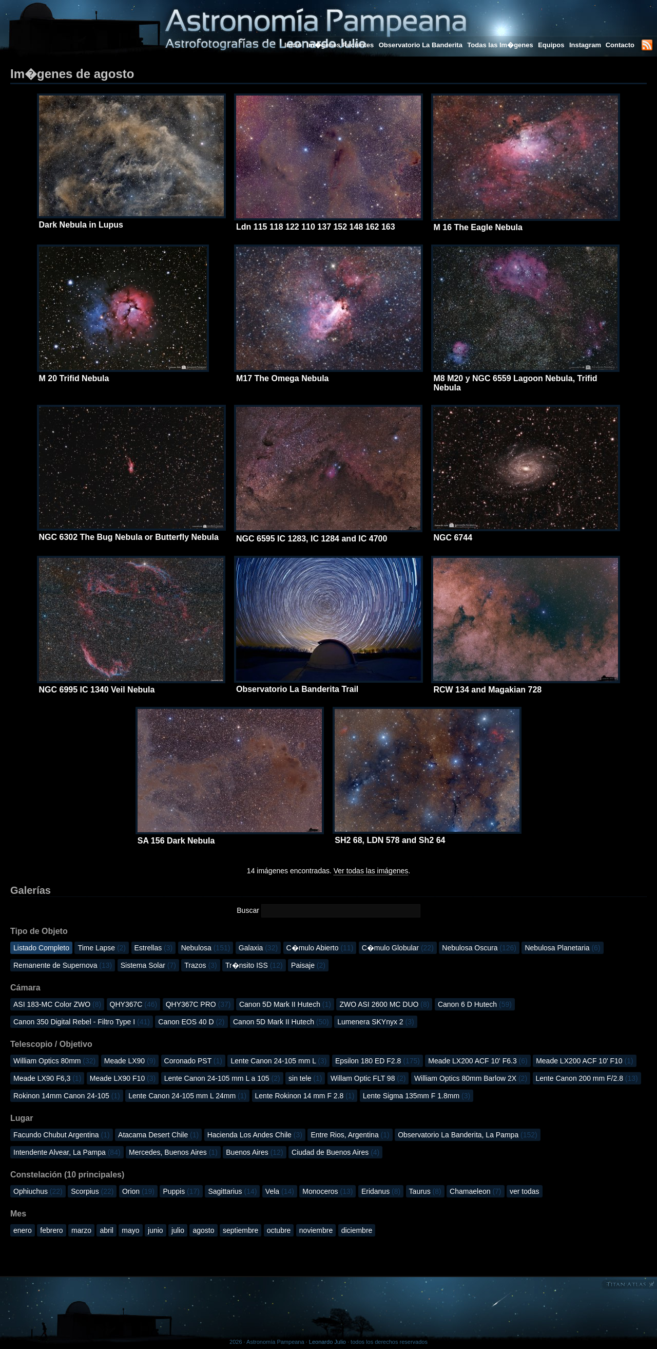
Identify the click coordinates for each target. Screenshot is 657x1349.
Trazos (200, 965)
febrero (51, 1230)
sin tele (305, 1078)
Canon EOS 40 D (191, 1022)
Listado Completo (41, 948)
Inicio (293, 45)
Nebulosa (205, 948)
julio (177, 1230)
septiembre (240, 1230)
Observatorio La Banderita (420, 45)
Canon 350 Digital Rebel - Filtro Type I (81, 1022)
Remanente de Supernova (62, 965)
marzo (81, 1230)
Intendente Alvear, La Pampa (67, 1152)
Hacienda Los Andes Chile (254, 1135)
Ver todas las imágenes (371, 871)
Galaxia (258, 948)
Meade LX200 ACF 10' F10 (584, 1061)
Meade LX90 (130, 1061)
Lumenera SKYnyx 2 (375, 1022)
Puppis (181, 1191)
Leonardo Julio (327, 1342)
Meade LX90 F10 (123, 1078)
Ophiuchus (38, 1191)
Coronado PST (193, 1061)
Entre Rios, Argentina (350, 1135)
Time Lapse (102, 948)
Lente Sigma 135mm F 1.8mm (416, 1096)
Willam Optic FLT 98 (368, 1078)
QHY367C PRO (198, 1004)
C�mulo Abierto (320, 948)
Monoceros (327, 1191)
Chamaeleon (475, 1191)
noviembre (316, 1230)
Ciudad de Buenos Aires (335, 1152)
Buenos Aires (254, 1152)
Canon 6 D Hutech (475, 1004)
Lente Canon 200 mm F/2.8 (587, 1078)
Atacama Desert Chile (158, 1135)
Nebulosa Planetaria (562, 948)
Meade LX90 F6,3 (47, 1078)
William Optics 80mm (54, 1061)
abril (106, 1230)
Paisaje (308, 965)
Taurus (425, 1191)
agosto (203, 1230)
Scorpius (92, 1191)
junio (155, 1230)
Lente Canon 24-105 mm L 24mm (187, 1096)
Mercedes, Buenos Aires (173, 1152)
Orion (138, 1191)
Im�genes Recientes (340, 45)
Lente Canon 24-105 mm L (278, 1061)
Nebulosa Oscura (479, 948)
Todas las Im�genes (500, 45)
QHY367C (134, 1004)
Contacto (620, 45)
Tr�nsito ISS (254, 965)
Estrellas (153, 948)
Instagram (586, 45)
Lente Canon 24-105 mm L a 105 (222, 1078)
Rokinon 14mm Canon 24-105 (66, 1096)
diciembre (357, 1230)
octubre (279, 1230)
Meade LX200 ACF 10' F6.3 (477, 1061)
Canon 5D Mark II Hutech (285, 1004)
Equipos (551, 45)
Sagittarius (232, 1191)
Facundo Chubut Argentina (61, 1135)
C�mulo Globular (398, 948)
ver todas (524, 1191)
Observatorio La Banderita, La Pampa (467, 1135)
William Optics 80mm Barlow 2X (470, 1078)
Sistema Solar (148, 965)
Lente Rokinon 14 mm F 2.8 (305, 1096)
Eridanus (380, 1191)
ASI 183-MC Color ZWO (57, 1004)
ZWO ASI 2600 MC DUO (384, 1004)
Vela (279, 1191)
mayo (130, 1230)
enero (22, 1230)
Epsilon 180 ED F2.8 (377, 1061)
